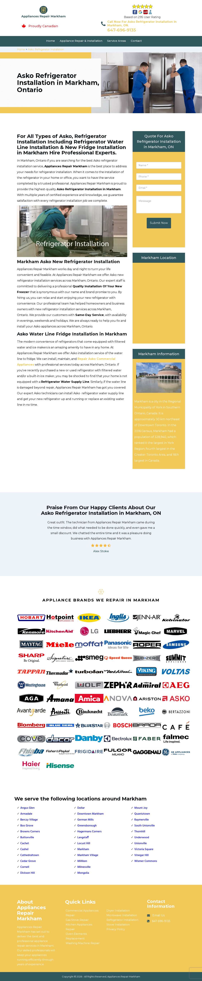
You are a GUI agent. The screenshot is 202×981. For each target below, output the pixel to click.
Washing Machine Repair (82, 943)
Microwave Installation (121, 915)
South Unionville (144, 825)
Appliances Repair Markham (123, 976)
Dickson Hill (27, 873)
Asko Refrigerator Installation (46, 49)
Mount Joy (140, 808)
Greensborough (87, 825)
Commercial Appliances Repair (82, 913)
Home (50, 40)
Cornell (24, 867)
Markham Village (87, 855)
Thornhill (139, 831)
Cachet (24, 843)
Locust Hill (83, 843)
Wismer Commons (145, 861)
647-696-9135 (121, 30)
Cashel (24, 849)
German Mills (85, 819)
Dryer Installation (118, 910)
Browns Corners (30, 831)
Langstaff (83, 837)
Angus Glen (27, 808)
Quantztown (142, 814)
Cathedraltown (29, 855)
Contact (136, 40)
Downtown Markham (90, 814)
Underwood (141, 837)
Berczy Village (29, 819)
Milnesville (84, 867)
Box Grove (26, 825)
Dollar (81, 808)
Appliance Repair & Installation (81, 40)
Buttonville (27, 837)
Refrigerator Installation (122, 920)
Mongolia (83, 873)
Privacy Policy (115, 929)
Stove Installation (118, 924)
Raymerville (141, 819)
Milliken (82, 861)
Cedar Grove (28, 861)
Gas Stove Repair (77, 920)
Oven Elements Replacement (76, 936)
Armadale (26, 814)
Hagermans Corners (89, 831)
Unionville (140, 843)
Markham (83, 849)
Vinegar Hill (141, 855)
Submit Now (159, 223)
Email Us (158, 915)
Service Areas (116, 40)
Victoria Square (143, 849)
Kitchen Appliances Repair (79, 927)
